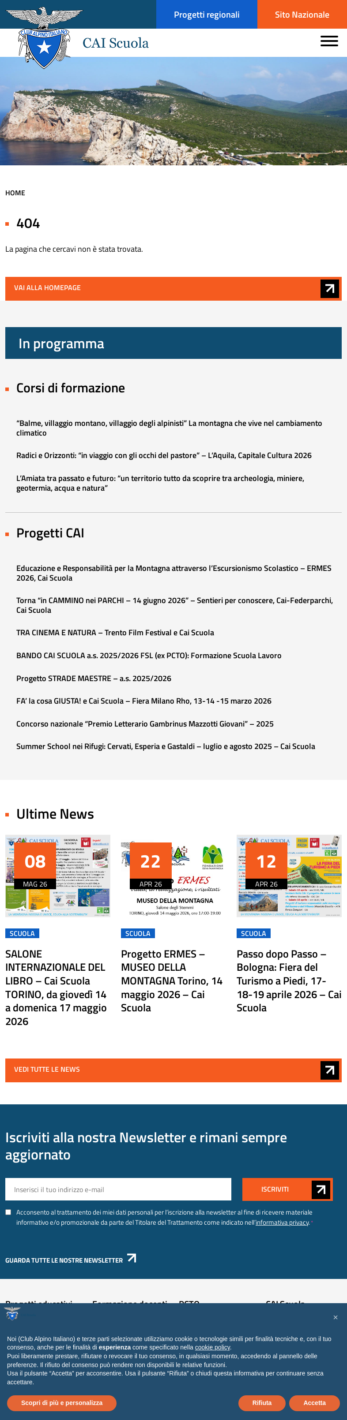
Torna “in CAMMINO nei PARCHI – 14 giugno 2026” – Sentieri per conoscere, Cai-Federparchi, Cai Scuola (174, 607)
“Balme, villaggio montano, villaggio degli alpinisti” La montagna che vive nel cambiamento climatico (169, 430)
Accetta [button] (314, 1402)
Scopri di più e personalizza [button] (61, 1402)
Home (15, 195)
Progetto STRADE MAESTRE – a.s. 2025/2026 (93, 680)
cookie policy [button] (212, 1347)
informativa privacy (282, 1224)
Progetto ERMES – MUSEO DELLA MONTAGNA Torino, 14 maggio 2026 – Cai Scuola (172, 982)
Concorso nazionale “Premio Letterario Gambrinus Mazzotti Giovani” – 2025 (145, 726)
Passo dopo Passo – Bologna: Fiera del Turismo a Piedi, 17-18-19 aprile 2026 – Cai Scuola (289, 982)
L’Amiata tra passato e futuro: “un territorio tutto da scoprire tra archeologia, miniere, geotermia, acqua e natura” (160, 485)
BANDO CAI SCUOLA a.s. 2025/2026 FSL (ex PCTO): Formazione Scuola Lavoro (149, 657)
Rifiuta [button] (262, 1402)
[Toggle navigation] (329, 40)
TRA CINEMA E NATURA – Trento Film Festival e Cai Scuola (115, 635)
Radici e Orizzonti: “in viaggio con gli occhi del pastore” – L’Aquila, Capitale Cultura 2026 (164, 457)
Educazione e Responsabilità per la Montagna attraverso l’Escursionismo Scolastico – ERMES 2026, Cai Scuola (174, 575)
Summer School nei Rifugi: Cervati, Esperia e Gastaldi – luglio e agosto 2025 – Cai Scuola (165, 748)
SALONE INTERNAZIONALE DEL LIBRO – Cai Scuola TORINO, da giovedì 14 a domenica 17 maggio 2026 (56, 989)
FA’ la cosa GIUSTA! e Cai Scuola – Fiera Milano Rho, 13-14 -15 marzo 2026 (144, 703)
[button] (335, 1317)
